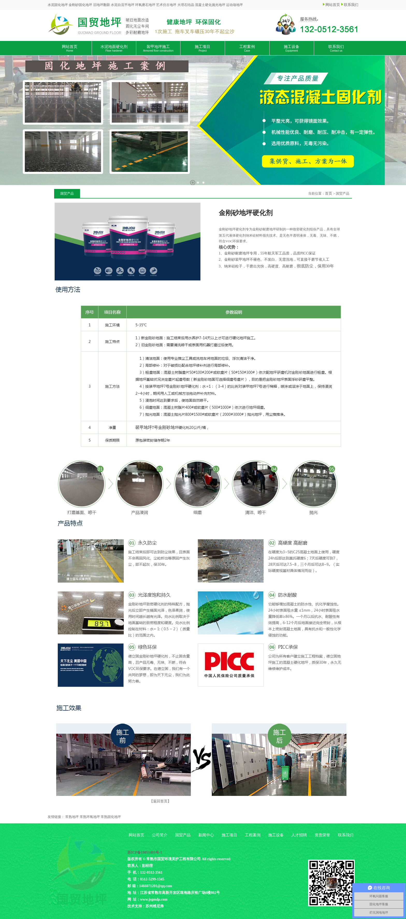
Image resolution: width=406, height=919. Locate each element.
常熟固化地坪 (111, 817)
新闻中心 (206, 835)
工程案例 (247, 48)
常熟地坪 (72, 817)
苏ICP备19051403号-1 (144, 852)
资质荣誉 (322, 835)
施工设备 (291, 48)
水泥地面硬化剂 (114, 48)
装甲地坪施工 (158, 48)
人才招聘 (299, 835)
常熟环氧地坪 (90, 817)
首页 (328, 193)
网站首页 (332, 5)
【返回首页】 (160, 801)
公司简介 (160, 835)
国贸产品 (183, 835)
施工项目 (202, 48)
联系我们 (351, 5)
